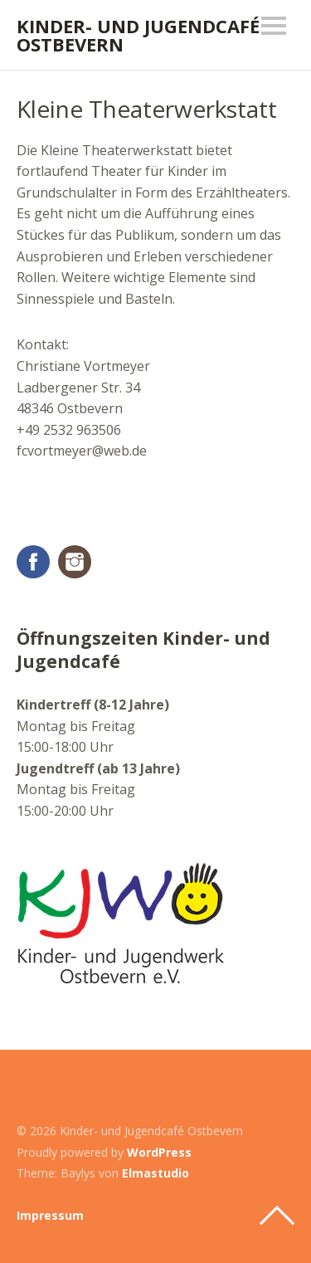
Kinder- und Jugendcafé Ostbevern (138, 34)
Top (277, 1216)
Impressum (50, 1215)
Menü (273, 26)
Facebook (33, 561)
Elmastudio (155, 1173)
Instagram (74, 561)
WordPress (159, 1152)
